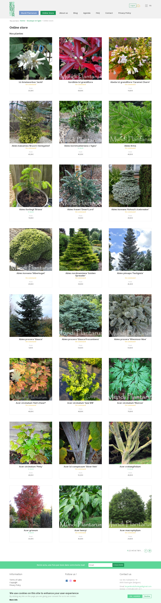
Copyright (13, 582)
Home (22, 20)
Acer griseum (31, 530)
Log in (133, 5)
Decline (147, 597)
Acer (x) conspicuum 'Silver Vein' (80, 466)
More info (13, 600)
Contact (109, 13)
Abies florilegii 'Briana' (30, 209)
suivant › (146, 551)
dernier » (149, 551)
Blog (75, 13)
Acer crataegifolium (130, 466)
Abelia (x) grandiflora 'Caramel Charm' (130, 82)
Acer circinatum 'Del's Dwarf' (31, 403)
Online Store (48, 13)
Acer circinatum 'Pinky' (31, 466)
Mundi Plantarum (29, 13)
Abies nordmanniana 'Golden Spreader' (81, 274)
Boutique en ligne (34, 20)
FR (150, 5)
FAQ (98, 13)
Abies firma (130, 146)
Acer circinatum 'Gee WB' (80, 403)
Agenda (86, 13)
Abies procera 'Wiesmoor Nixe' (130, 339)
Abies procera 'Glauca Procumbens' (80, 339)
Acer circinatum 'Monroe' (130, 403)
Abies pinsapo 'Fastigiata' (130, 273)
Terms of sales (16, 580)
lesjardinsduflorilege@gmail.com (138, 586)
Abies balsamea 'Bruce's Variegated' (31, 146)
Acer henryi (80, 530)
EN (146, 5)
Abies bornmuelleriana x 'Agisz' (80, 146)
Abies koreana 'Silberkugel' (31, 273)
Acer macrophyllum (130, 530)
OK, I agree (135, 597)
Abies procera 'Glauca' (31, 339)
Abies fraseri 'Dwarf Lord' (80, 209)
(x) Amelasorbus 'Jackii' (31, 82)
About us (63, 13)
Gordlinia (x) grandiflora (80, 82)
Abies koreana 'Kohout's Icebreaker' (130, 209)
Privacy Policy (124, 13)
